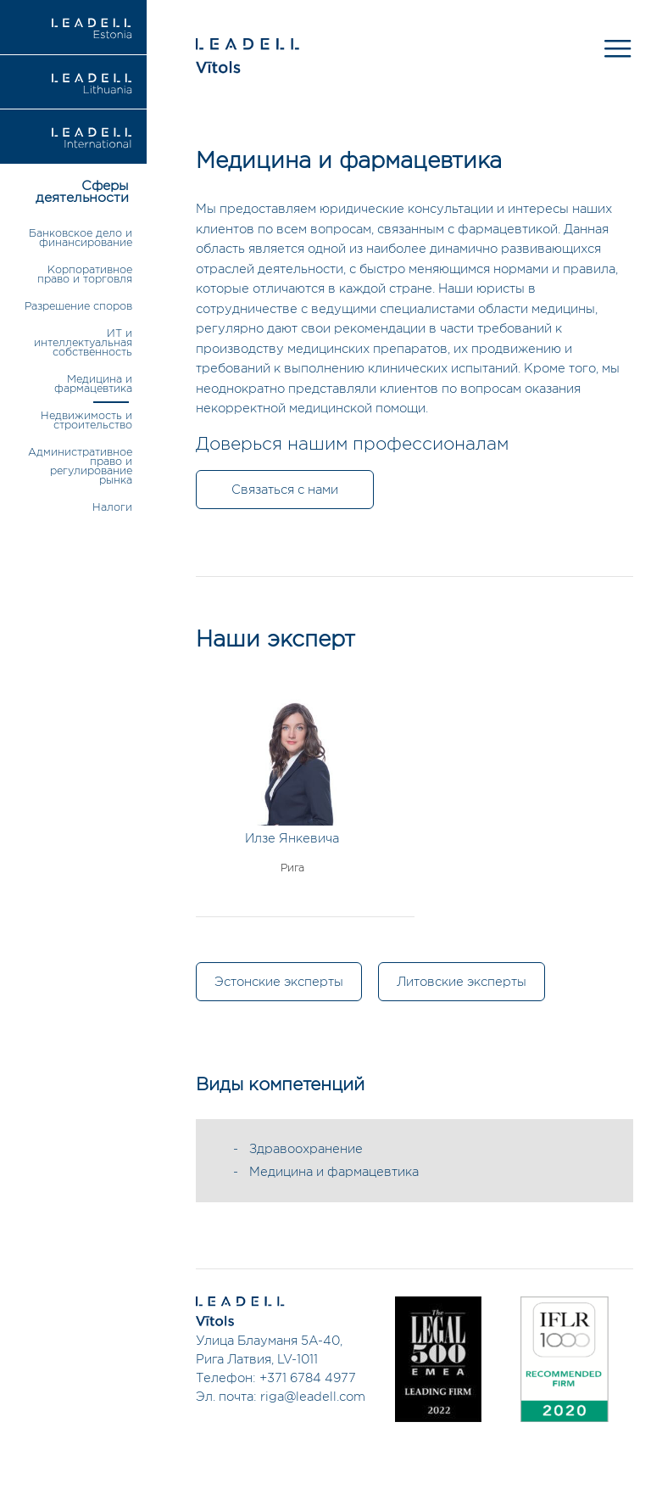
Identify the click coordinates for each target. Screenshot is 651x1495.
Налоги (112, 507)
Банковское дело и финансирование (80, 238)
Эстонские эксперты (278, 982)
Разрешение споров (78, 306)
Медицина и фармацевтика (93, 384)
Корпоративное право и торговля (84, 275)
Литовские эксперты (461, 982)
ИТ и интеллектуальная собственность (83, 343)
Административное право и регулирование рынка (80, 466)
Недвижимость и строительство (86, 421)
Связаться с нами (284, 490)
